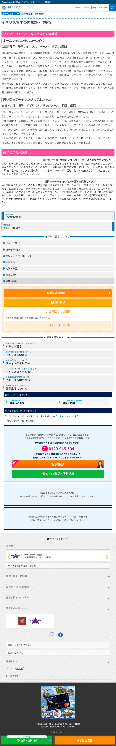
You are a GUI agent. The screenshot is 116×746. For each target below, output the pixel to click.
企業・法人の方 (15, 652)
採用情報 (71, 726)
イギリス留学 (12, 243)
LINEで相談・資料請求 (58, 474)
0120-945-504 (99, 7)
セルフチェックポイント (18, 256)
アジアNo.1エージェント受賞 (20, 416)
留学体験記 (11, 281)
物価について (12, 275)
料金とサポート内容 (48, 416)
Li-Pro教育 (13, 675)
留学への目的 (17, 402)
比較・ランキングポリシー (21, 644)
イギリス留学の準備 (18, 379)
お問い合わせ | (48, 724)
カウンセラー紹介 (70, 416)
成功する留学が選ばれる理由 (20, 420)
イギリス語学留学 (11, 227)
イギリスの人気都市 (21, 370)
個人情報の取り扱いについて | (65, 724)
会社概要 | (39, 724)
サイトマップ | (62, 726)
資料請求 (58, 302)
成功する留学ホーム (58, 538)
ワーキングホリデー (18, 362)
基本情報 (10, 262)
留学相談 (38, 464)
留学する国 (72, 402)
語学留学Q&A (12, 249)
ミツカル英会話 (15, 668)
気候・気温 (11, 268)
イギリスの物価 (13, 217)
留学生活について (18, 387)
